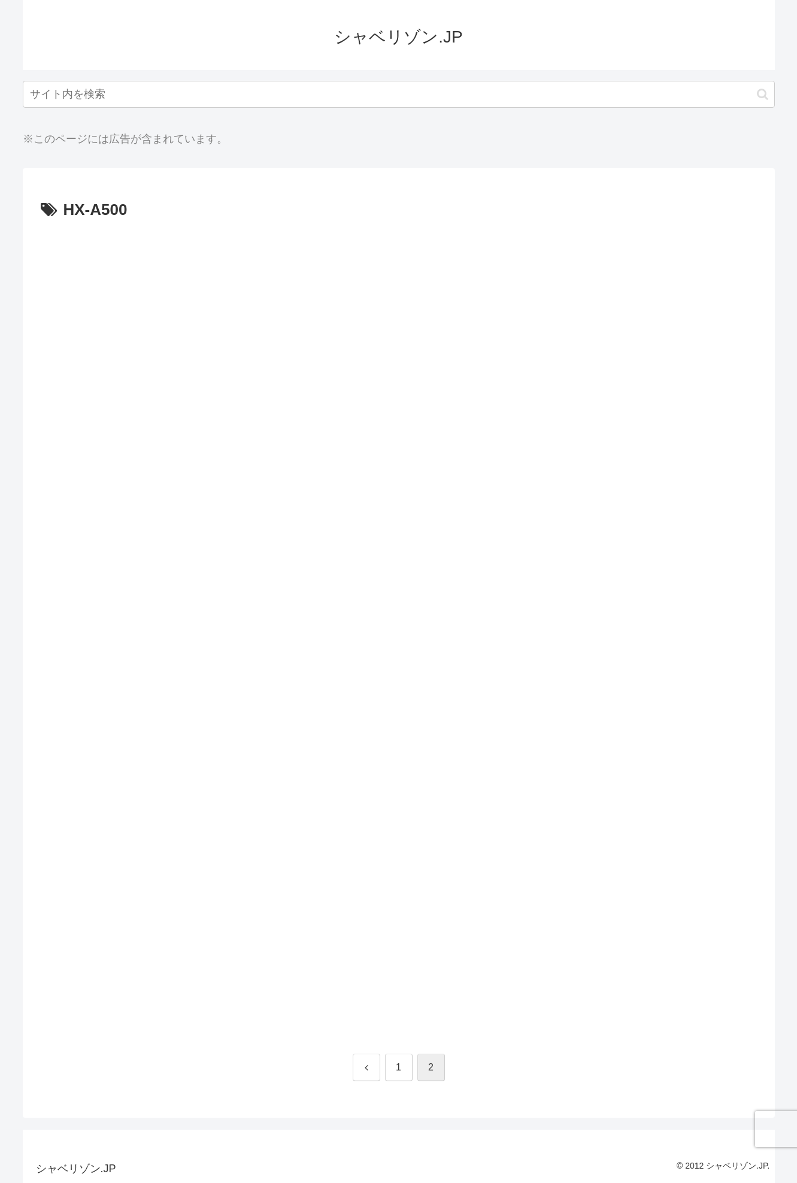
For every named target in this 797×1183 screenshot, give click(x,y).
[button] (762, 94)
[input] (399, 94)
